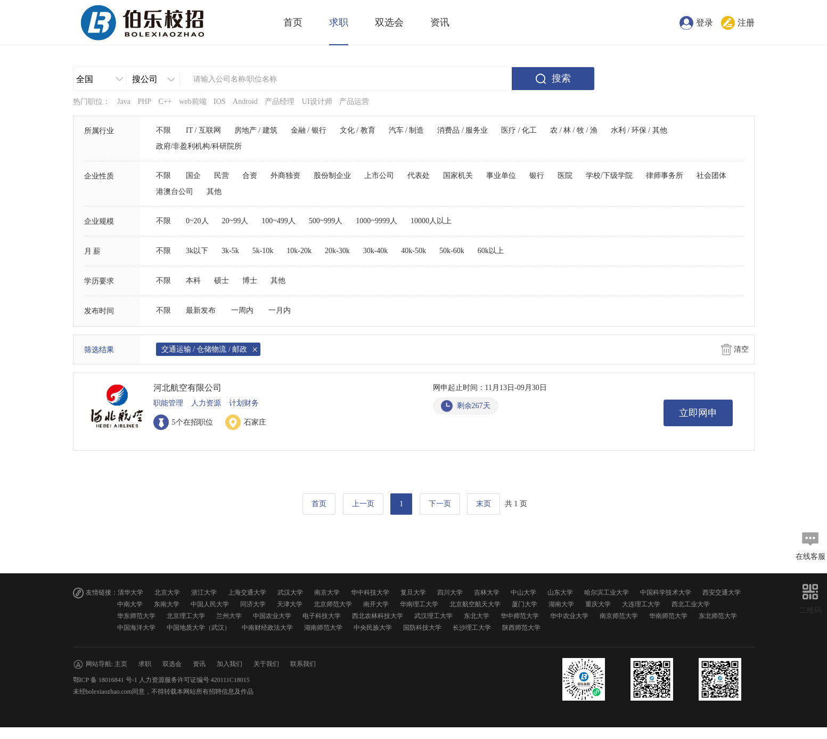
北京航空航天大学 (475, 604)
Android (245, 101)
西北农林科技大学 (377, 616)
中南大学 (130, 604)
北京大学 (167, 592)
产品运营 (354, 101)
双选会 (389, 22)
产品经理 (279, 101)
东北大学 (476, 616)
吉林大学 (487, 592)
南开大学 (376, 604)
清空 (741, 349)
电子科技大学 (321, 616)
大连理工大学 (641, 604)
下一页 (440, 504)
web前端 (192, 101)
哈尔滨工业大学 (606, 592)
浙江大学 (204, 592)
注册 (746, 22)
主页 (120, 664)
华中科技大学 (370, 592)
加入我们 (229, 664)
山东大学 (560, 592)
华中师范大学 (520, 616)
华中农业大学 (569, 616)
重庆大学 (598, 604)
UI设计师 (317, 101)
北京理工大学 (186, 616)
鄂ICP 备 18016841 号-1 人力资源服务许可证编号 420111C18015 (161, 680)
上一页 (363, 504)
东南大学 (166, 604)
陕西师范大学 (521, 627)
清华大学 (130, 592)
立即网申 (698, 413)
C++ (165, 101)
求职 (338, 22)
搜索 (561, 78)
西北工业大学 (691, 604)
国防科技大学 (422, 627)
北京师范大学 (333, 604)
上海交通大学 (247, 592)
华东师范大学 (136, 616)
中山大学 (523, 592)
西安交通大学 (721, 592)
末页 (483, 504)
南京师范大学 (619, 616)
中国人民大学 (210, 604)
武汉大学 (290, 592)
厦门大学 (524, 604)
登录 (704, 22)
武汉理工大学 (433, 616)
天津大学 (289, 604)
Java (123, 101)
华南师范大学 (668, 616)
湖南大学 (561, 604)
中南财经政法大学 (267, 627)
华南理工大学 (419, 604)
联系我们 (303, 664)
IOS (220, 101)
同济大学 (253, 604)
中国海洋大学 (136, 627)
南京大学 (327, 592)
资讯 (439, 22)
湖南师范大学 (323, 627)
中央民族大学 (373, 627)
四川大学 (450, 592)
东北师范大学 (718, 616)
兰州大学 (229, 616)
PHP (144, 101)
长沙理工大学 (472, 627)
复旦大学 (413, 592)
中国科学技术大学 (665, 592)
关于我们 (266, 664)
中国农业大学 (272, 616)
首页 (292, 22)
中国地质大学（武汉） (199, 627)
